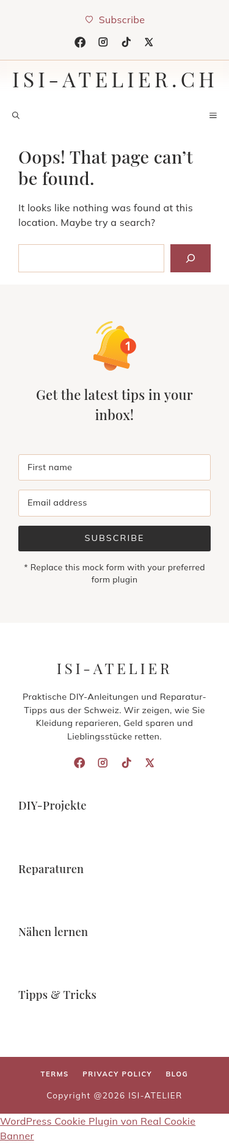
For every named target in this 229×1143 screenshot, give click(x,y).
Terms (55, 1074)
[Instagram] (103, 42)
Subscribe (114, 537)
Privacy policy (117, 1074)
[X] (149, 42)
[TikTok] (126, 42)
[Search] (190, 258)
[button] (16, 115)
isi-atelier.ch (115, 79)
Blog (176, 1074)
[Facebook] (80, 42)
